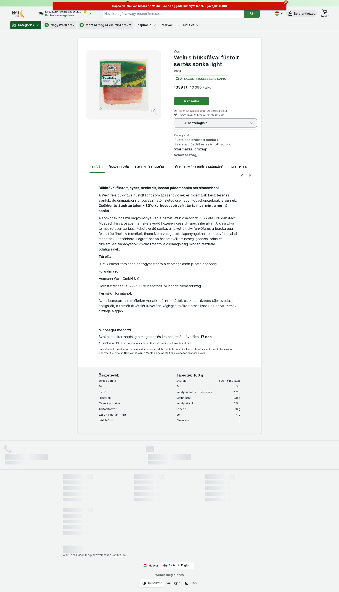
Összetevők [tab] (119, 167)
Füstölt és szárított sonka (195, 140)
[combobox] (173, 13)
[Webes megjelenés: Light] (173, 583)
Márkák (170, 25)
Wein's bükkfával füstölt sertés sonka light (206, 60)
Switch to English (176, 565)
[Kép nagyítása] (154, 112)
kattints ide (119, 555)
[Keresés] (252, 13)
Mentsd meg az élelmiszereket (105, 25)
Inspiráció (147, 25)
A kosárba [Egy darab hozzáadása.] (191, 101)
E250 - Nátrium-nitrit (112, 414)
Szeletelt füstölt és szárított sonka (202, 144)
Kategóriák (25, 25)
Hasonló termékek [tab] (151, 167)
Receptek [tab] (239, 167)
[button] (301, 13)
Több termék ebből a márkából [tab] (199, 167)
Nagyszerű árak (59, 25)
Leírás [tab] (97, 167)
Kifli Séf (191, 25)
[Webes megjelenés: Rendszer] (152, 583)
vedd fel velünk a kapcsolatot (183, 349)
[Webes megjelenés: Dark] (190, 583)
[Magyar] (278, 13)
